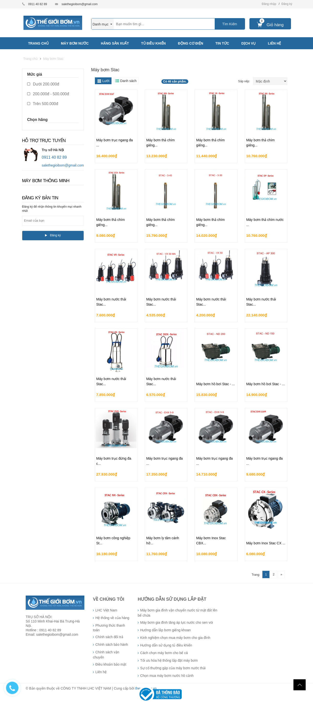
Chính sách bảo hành (111, 644)
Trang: (256, 574)
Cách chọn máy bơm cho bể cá (164, 653)
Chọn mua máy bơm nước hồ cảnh (166, 676)
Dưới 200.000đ (43, 84)
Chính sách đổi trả (109, 637)
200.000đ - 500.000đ (48, 94)
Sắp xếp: (244, 81)
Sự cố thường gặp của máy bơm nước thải (173, 668)
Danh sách (128, 81)
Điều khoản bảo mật (110, 664)
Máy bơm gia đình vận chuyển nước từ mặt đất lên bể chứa (177, 612)
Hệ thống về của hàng (112, 618)
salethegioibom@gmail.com (80, 4)
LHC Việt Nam (106, 610)
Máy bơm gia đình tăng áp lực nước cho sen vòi (176, 622)
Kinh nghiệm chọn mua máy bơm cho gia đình (175, 638)
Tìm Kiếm (229, 24)
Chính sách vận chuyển (106, 654)
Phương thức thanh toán (109, 627)
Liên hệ (101, 672)
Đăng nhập (269, 4)
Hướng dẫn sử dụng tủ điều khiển (166, 645)
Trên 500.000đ (42, 104)
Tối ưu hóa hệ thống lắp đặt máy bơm (169, 660)
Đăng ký (286, 4)
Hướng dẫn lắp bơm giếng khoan (165, 630)
